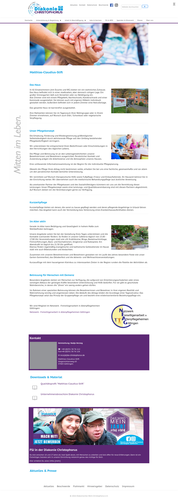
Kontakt (82, 5)
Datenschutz (92, 5)
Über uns (149, 20)
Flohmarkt (78, 486)
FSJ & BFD (109, 20)
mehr (57, 461)
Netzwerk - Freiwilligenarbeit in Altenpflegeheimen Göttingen (60, 312)
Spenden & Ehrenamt (125, 20)
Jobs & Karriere (95, 20)
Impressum (128, 486)
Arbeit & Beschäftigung (74, 20)
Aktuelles (74, 5)
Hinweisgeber (94, 486)
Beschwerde (103, 5)
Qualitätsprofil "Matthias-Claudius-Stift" (62, 383)
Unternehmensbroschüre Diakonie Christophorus (67, 394)
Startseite (28, 20)
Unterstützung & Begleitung (47, 20)
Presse (140, 20)
